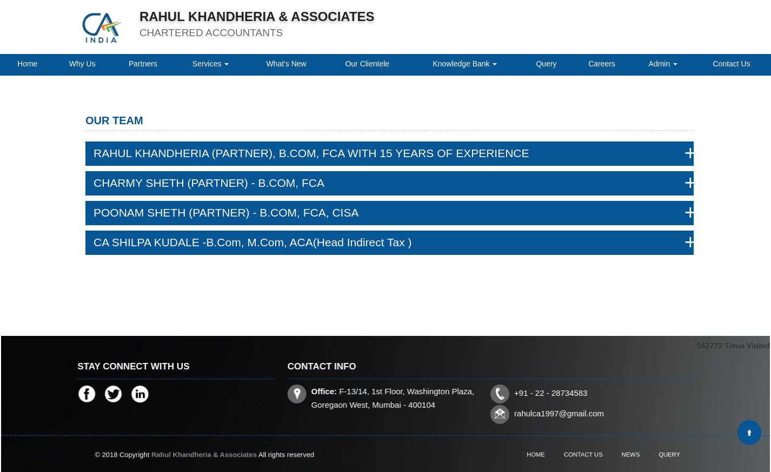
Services (210, 63)
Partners (143, 63)
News (622, 454)
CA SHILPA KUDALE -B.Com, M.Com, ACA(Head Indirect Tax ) (253, 242)
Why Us (82, 63)
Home (27, 63)
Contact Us (731, 63)
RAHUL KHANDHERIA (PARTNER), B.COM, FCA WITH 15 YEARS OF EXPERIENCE (311, 153)
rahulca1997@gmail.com (556, 412)
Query (546, 63)
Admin (663, 63)
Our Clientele (367, 63)
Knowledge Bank (465, 63)
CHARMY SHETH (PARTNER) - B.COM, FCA (209, 183)
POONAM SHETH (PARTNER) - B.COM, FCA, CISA (226, 212)
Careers (601, 63)
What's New (286, 63)
